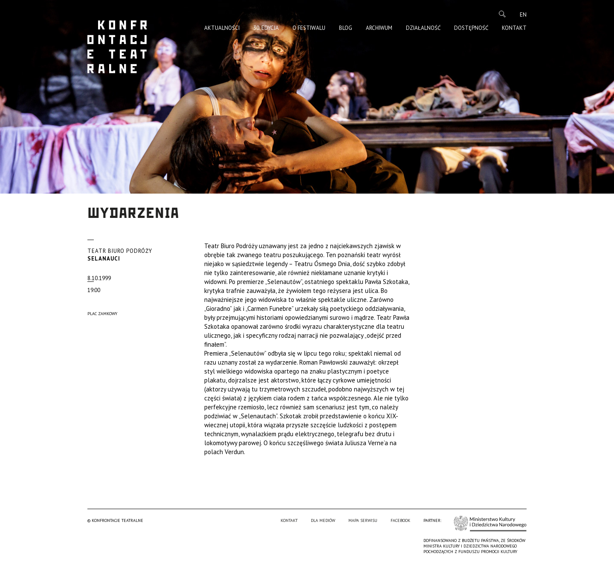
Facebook (400, 520)
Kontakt (514, 28)
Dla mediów (323, 520)
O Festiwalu (309, 28)
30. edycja (266, 28)
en (523, 14)
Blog (345, 28)
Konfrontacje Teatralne (117, 47)
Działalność (423, 28)
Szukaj (502, 14)
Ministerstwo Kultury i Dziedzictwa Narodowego (490, 523)
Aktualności (222, 28)
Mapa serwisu (362, 520)
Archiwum (379, 28)
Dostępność (471, 28)
